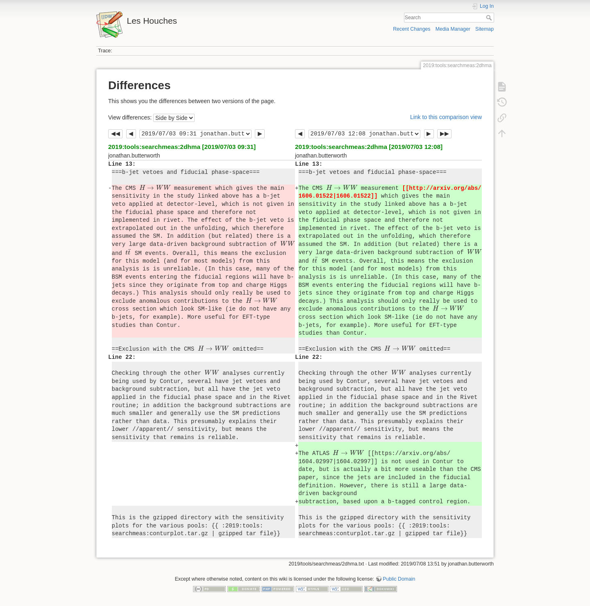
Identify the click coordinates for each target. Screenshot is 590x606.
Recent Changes (411, 29)
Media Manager (453, 29)
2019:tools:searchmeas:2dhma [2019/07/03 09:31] (182, 146)
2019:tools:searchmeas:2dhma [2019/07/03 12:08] (368, 146)
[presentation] (155, 188)
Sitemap (484, 29)
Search (490, 17)
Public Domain (399, 579)
